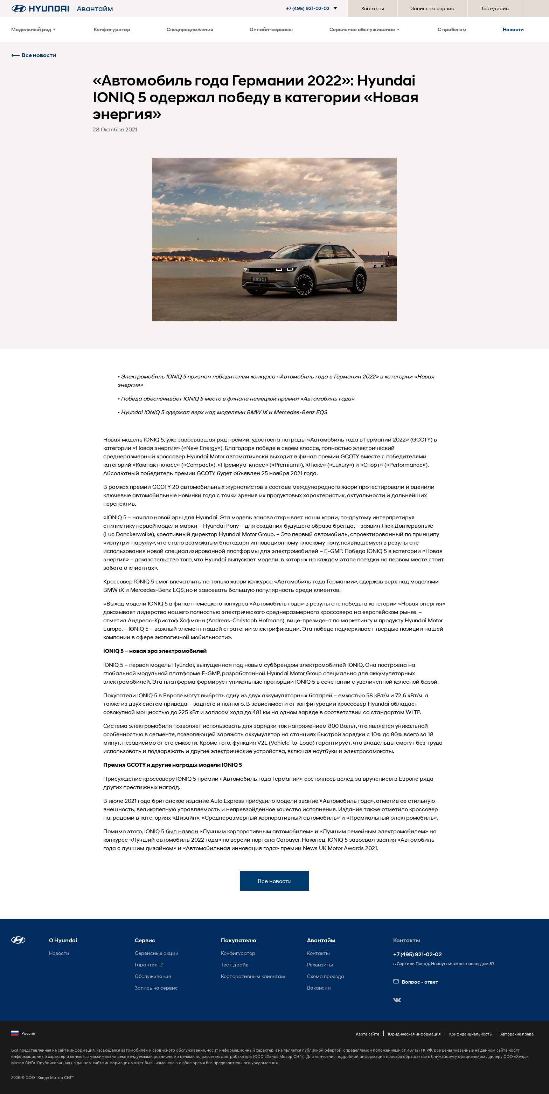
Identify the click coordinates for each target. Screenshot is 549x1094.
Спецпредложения (190, 29)
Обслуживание (153, 976)
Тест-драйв (495, 8)
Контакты (372, 8)
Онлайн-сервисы (271, 29)
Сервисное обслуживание (364, 29)
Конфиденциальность (470, 1034)
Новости (513, 29)
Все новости (33, 55)
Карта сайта (367, 1034)
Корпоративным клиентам (253, 976)
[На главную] (40, 8)
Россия (23, 1033)
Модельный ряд (33, 29)
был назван (182, 831)
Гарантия (146, 964)
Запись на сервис (432, 8)
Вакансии (319, 988)
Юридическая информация (414, 1034)
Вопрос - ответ (415, 982)
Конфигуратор (112, 29)
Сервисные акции (157, 953)
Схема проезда (325, 976)
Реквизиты (320, 964)
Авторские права (517, 1034)
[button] (308, 8)
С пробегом (452, 29)
